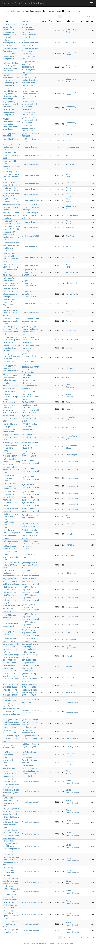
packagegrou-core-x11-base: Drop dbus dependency (11, 339)
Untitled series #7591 (30, 266)
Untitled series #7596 (30, 313)
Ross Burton (71, 732)
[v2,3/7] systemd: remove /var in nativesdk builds (10, 597)
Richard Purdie (72, 272)
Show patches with (12, 11)
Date (59, 21)
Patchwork (7, 3)
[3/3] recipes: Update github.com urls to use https (11, 294)
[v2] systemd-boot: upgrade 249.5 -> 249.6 (10, 437)
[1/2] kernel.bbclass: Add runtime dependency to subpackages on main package (11, 53)
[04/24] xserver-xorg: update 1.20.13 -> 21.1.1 (11, 312)
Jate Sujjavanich (72, 738)
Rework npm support (30, 782)
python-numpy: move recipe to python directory (11, 348)
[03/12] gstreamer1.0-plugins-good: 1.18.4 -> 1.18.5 (11, 147)
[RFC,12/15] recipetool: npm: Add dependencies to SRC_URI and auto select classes (11, 902)
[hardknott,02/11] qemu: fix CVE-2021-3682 (11, 155)
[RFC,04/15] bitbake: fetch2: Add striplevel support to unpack (11, 811)
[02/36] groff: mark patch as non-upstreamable (10, 516)
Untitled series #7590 (30, 236)
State (93, 21)
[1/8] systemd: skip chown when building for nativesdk (11, 461)
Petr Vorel (70, 135)
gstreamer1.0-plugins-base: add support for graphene (11, 573)
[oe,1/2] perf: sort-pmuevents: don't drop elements (10, 700)
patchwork (27, 943)
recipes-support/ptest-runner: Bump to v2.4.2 (11, 42)
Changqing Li (71, 455)
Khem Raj (70, 357)
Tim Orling (70, 228)
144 (88, 17)
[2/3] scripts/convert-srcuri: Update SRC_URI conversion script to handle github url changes (11, 283)
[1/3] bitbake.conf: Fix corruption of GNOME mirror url (11, 272)
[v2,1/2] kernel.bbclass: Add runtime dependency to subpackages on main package (11, 80)
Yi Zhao (69, 348)
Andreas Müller (72, 215)
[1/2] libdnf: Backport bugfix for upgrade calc (11, 738)
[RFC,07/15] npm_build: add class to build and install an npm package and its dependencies (11, 846)
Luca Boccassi (72, 462)
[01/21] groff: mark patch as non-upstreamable (10, 754)
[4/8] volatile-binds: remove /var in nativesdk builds (10, 486)
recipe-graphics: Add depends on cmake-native (11, 321)
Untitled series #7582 (30, 155)
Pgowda (69, 402)
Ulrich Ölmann (72, 573)
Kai (67, 565)
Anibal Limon (71, 43)
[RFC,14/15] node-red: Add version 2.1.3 (10, 924)
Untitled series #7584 (30, 176)
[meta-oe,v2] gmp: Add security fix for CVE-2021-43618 (10, 692)
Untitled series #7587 (30, 222)
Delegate (85, 21)
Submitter (70, 21)
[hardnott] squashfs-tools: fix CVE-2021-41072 (11, 565)
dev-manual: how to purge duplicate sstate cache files (11, 646)
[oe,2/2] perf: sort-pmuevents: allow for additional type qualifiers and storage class (11, 711)
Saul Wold (70, 556)
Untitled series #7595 (30, 303)
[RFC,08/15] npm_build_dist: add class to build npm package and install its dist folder (11, 859)
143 (81, 17)
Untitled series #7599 (30, 147)
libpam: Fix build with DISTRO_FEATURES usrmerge (11, 207)
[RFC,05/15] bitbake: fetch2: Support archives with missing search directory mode (11, 822)
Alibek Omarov (72, 640)
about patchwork (67, 943)
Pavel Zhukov (71, 686)
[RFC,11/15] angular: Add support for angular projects (11, 891)
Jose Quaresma (72, 147)
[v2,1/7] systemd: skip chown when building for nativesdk (11, 581)
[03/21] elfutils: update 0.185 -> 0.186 (9, 762)
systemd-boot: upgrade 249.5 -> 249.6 (10, 418)
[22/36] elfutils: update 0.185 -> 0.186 (9, 524)
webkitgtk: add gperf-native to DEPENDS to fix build (11, 215)
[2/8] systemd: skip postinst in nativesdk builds (11, 469)
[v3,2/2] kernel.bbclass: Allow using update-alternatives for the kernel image (11, 124)
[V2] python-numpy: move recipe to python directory (11, 377)
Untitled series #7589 (30, 228)
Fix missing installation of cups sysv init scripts (10, 385)
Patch (5, 21)
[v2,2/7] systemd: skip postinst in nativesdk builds (10, 589)
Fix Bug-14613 (9, 402)
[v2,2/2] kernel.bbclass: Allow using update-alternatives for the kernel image (11, 93)
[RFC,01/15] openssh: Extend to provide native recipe (11, 781)
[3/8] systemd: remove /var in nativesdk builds (9, 478)
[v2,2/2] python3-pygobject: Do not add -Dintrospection (11, 368)
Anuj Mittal (70, 155)
